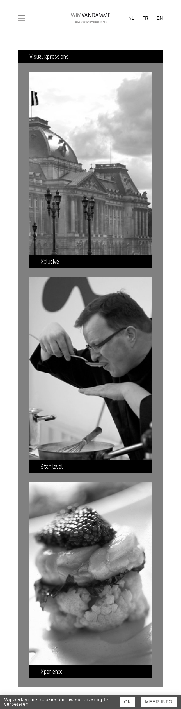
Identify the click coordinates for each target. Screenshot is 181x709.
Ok (127, 701)
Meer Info (159, 701)
